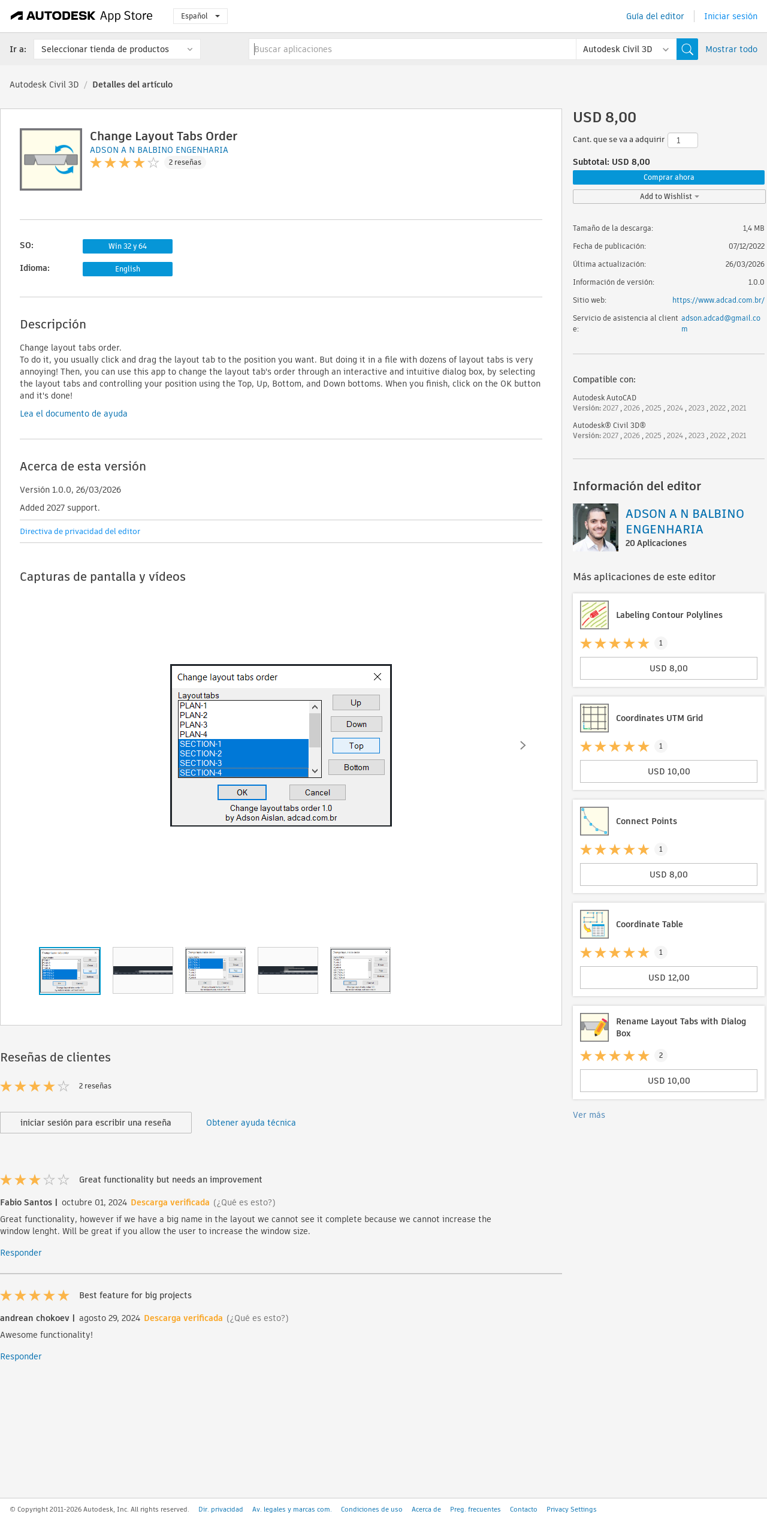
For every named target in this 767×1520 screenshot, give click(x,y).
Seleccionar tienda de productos (105, 49)
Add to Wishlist (669, 196)
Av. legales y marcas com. (292, 1509)
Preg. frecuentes (475, 1509)
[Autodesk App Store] (82, 16)
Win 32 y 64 (127, 246)
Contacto (523, 1509)
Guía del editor (655, 16)
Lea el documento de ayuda (74, 414)
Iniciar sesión (730, 16)
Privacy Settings (571, 1509)
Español (200, 16)
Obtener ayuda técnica (251, 1123)
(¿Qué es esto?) (244, 1202)
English (127, 269)
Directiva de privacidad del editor (80, 531)
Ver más (589, 1115)
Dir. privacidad (220, 1509)
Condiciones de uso (372, 1509)
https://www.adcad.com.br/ (718, 300)
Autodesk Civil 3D (44, 85)
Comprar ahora (669, 177)
